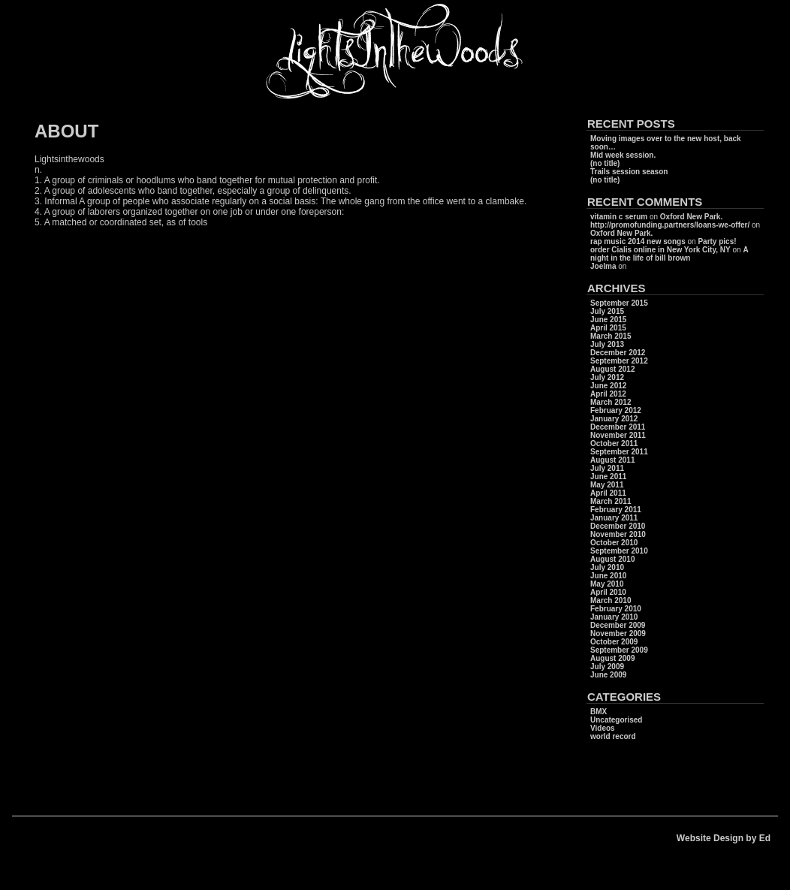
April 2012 (608, 394)
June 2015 (608, 319)
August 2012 (612, 369)
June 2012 (608, 386)
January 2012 (614, 419)
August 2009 (612, 658)
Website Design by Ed (723, 838)
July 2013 (607, 344)
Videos (602, 728)
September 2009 (619, 650)
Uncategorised (616, 720)
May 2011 (606, 485)
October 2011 (614, 443)
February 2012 (615, 410)
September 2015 (619, 303)
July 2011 (607, 468)
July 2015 (607, 311)
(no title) (605, 163)
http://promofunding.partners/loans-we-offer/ (669, 225)
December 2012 (617, 352)
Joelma (603, 266)
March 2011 (610, 501)
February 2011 (615, 509)
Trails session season (629, 171)
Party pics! (717, 241)
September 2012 (619, 361)
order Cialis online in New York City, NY (660, 250)
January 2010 (614, 617)
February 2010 (615, 609)
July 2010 (607, 567)
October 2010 (614, 543)
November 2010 (618, 534)
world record (613, 736)
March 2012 (610, 402)
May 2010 (606, 584)
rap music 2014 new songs (638, 241)
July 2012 (607, 377)
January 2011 (614, 518)
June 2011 (608, 476)
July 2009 (607, 666)
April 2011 (608, 493)
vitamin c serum (618, 217)
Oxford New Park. (691, 217)
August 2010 (612, 559)
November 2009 (618, 633)
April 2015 (608, 328)
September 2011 (619, 452)
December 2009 (617, 625)
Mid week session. (623, 155)
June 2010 (608, 576)
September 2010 (619, 551)
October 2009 (614, 642)
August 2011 (612, 460)
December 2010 (617, 526)
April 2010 (608, 592)
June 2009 (608, 675)
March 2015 (610, 336)
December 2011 (617, 427)
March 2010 (610, 600)
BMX (598, 711)
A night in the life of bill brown (669, 254)
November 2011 (618, 435)
